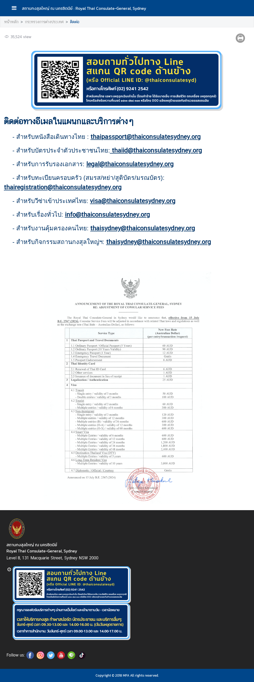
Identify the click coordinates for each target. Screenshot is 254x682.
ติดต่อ (74, 21)
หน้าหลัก (11, 21)
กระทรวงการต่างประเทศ (44, 21)
